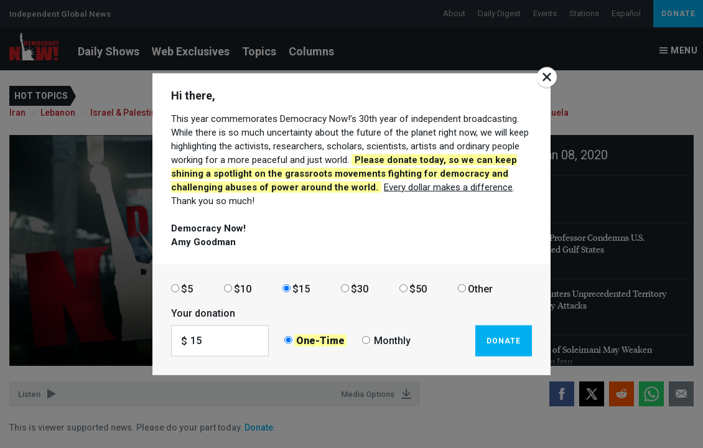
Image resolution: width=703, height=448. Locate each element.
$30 (359, 288)
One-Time (320, 341)
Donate (504, 340)
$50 (418, 288)
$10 (242, 288)
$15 (301, 288)
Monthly (392, 341)
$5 (187, 288)
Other (480, 288)
